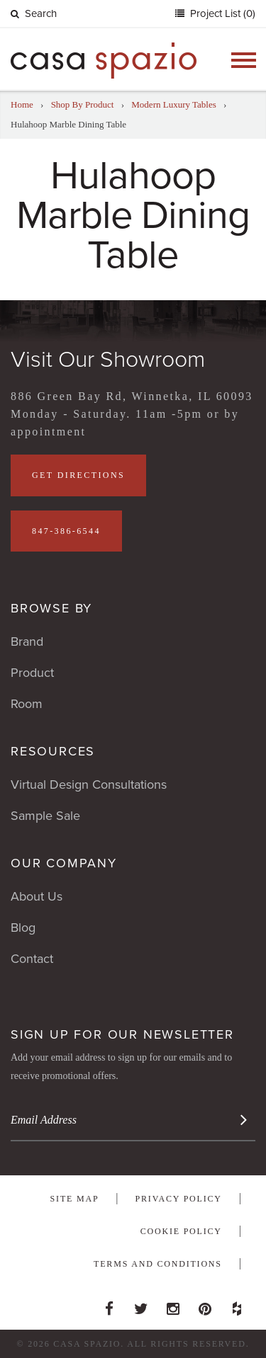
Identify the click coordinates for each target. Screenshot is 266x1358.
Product (32, 672)
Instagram (173, 1305)
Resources (53, 751)
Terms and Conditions (158, 1264)
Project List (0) (221, 13)
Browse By (51, 608)
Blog (23, 927)
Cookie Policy (181, 1231)
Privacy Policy (178, 1199)
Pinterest (205, 1305)
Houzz (237, 1305)
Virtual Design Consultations (89, 784)
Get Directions (78, 475)
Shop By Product (82, 104)
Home (22, 104)
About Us (36, 896)
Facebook (109, 1305)
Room (27, 704)
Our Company (64, 863)
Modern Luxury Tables (173, 104)
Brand (27, 641)
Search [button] (34, 13)
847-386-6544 (66, 531)
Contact (32, 958)
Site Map (74, 1199)
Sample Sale (45, 815)
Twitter (141, 1305)
